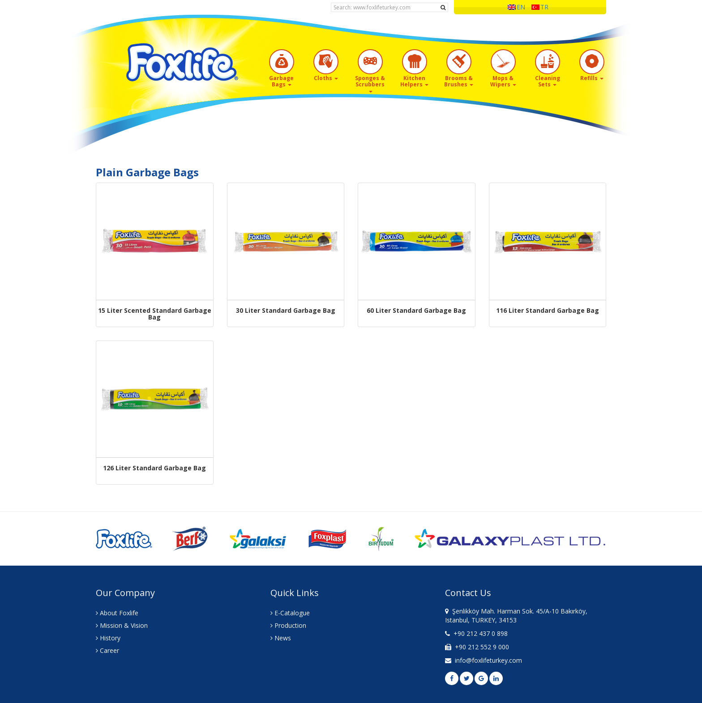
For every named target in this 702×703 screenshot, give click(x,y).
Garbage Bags (281, 81)
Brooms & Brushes (458, 81)
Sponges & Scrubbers (370, 83)
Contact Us (468, 593)
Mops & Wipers (503, 81)
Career (107, 650)
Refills (592, 78)
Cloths (326, 78)
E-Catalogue (290, 613)
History (108, 638)
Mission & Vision (122, 625)
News (280, 638)
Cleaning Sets (547, 81)
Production (288, 625)
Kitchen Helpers (414, 81)
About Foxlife (117, 613)
